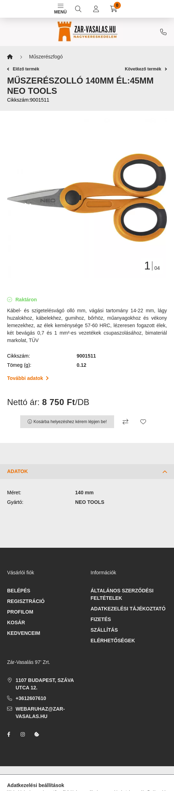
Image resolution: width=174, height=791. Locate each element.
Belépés (18, 590)
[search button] (78, 9)
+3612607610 (163, 32)
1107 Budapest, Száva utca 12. (45, 683)
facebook (8, 734)
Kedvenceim (23, 633)
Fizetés (101, 619)
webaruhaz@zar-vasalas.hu (40, 712)
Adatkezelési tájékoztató (128, 608)
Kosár (16, 622)
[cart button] (114, 9)
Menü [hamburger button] (60, 9)
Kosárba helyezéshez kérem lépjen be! (70, 421)
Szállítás (104, 630)
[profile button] (96, 9)
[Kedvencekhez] (143, 422)
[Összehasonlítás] (125, 422)
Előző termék (23, 69)
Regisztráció (26, 601)
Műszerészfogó (46, 56)
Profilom (20, 612)
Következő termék (146, 69)
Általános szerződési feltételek (122, 594)
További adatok (28, 378)
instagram (23, 734)
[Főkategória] (10, 57)
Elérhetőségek (113, 640)
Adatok (17, 471)
